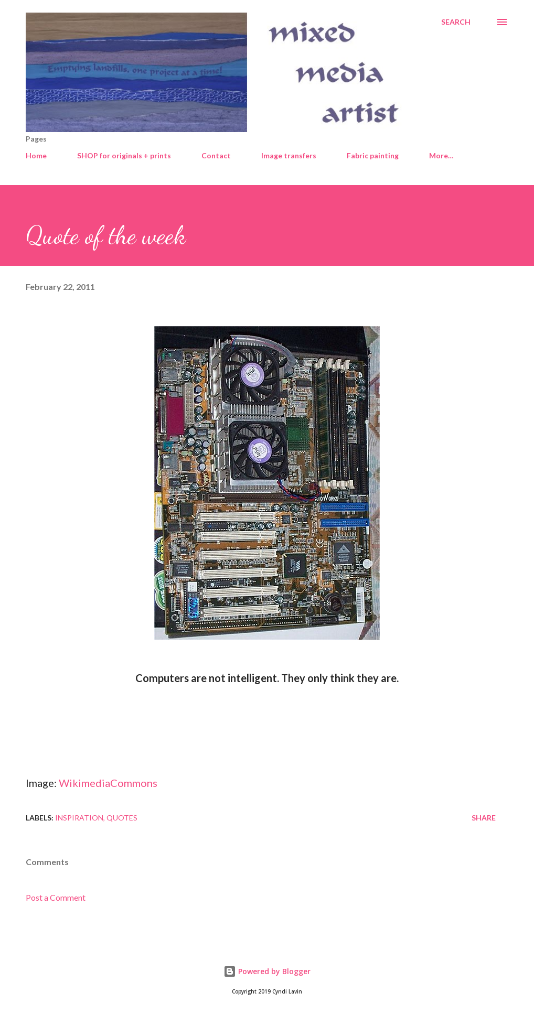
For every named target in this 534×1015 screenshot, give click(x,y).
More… (441, 155)
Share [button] (484, 817)
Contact (216, 155)
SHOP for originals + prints (124, 155)
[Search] (456, 22)
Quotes (121, 817)
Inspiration (79, 817)
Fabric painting (373, 155)
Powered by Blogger (267, 971)
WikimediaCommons (108, 782)
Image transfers (288, 155)
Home (36, 155)
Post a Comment (56, 897)
